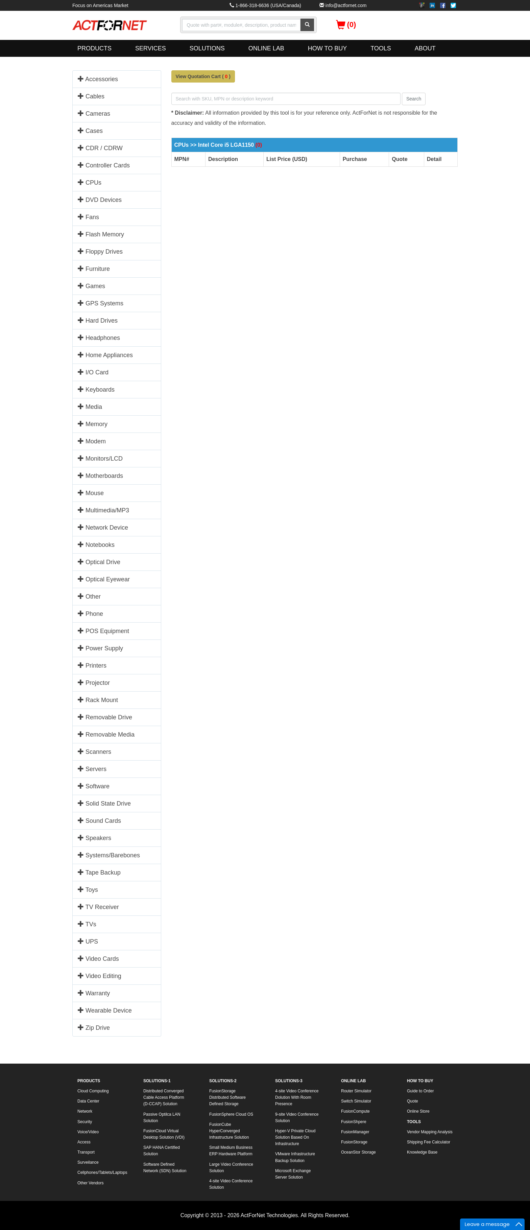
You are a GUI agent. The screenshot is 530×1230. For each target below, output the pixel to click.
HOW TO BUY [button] (327, 48)
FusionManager (355, 1132)
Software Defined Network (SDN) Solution (164, 1167)
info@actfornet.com (346, 5)
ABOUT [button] (425, 48)
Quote (412, 1101)
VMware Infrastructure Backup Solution (295, 1157)
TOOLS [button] (380, 48)
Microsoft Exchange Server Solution (293, 1174)
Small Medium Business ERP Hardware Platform (230, 1150)
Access (84, 1142)
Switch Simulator (356, 1101)
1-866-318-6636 (252, 5)
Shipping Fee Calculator (428, 1142)
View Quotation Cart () (203, 76)
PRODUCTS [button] (94, 48)
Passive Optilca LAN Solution (161, 1117)
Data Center (88, 1101)
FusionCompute (355, 1111)
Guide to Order (420, 1091)
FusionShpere (353, 1121)
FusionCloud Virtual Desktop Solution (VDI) (164, 1134)
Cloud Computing (93, 1091)
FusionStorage (354, 1142)
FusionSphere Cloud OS (231, 1114)
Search (413, 98)
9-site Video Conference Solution (297, 1117)
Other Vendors (90, 1183)
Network (84, 1111)
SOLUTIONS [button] (207, 48)
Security (84, 1121)
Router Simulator (356, 1091)
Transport (86, 1152)
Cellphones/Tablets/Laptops (102, 1172)
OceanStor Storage (358, 1152)
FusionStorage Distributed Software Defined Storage (227, 1097)
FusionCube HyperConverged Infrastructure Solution (229, 1131)
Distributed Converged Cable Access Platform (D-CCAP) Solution (163, 1097)
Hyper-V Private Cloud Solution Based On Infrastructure (295, 1137)
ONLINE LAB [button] (266, 48)
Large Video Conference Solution (231, 1167)
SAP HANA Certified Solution (161, 1150)
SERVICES (150, 48)
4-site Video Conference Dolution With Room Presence (297, 1097)
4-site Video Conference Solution (231, 1184)
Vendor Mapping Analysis (430, 1132)
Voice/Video (88, 1132)
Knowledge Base (422, 1152)
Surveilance (88, 1162)
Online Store (418, 1111)
